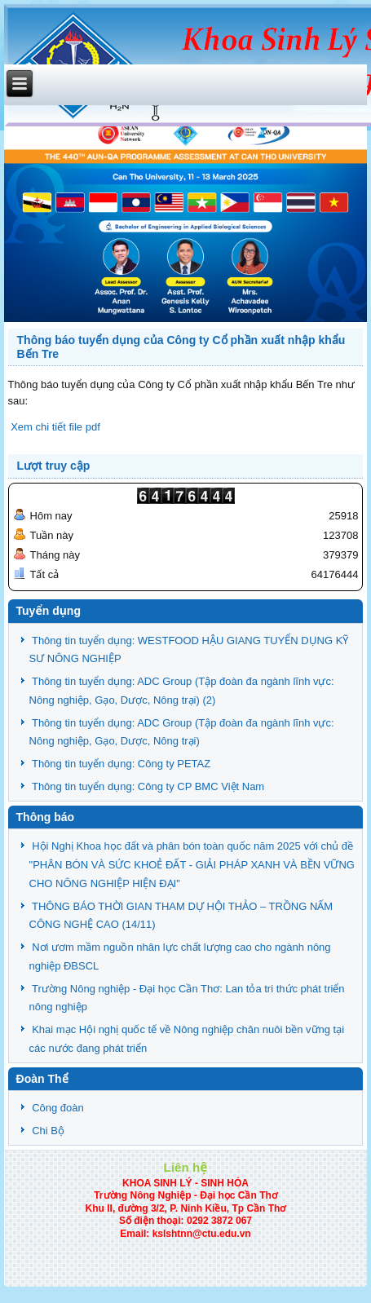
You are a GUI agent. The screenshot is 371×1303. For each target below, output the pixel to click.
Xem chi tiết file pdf (54, 427)
